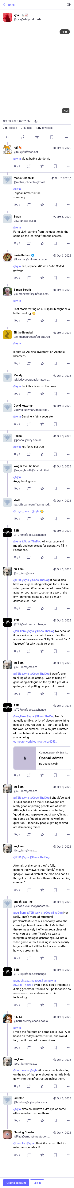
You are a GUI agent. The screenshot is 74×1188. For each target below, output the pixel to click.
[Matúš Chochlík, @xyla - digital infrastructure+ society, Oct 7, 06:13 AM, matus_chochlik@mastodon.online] (37, 191)
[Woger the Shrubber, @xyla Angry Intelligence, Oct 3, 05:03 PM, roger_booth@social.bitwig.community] (37, 478)
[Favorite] (37, 137)
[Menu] (67, 1183)
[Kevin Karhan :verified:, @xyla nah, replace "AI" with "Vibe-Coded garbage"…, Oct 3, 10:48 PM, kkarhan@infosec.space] (37, 267)
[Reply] (7, 137)
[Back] (32, 5)
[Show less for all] (69, 4)
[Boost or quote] (22, 137)
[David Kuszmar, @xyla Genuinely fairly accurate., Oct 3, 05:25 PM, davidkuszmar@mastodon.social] (37, 415)
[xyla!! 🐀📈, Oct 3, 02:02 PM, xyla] (37, 76)
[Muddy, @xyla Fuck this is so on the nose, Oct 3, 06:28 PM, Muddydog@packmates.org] (37, 385)
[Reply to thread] (17, 166)
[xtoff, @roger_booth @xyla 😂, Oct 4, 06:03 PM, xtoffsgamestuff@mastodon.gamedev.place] (37, 510)
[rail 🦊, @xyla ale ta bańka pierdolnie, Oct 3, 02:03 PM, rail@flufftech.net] (37, 157)
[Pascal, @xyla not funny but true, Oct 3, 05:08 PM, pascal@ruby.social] (37, 445)
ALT (66, 110)
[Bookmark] (51, 137)
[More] (66, 137)
